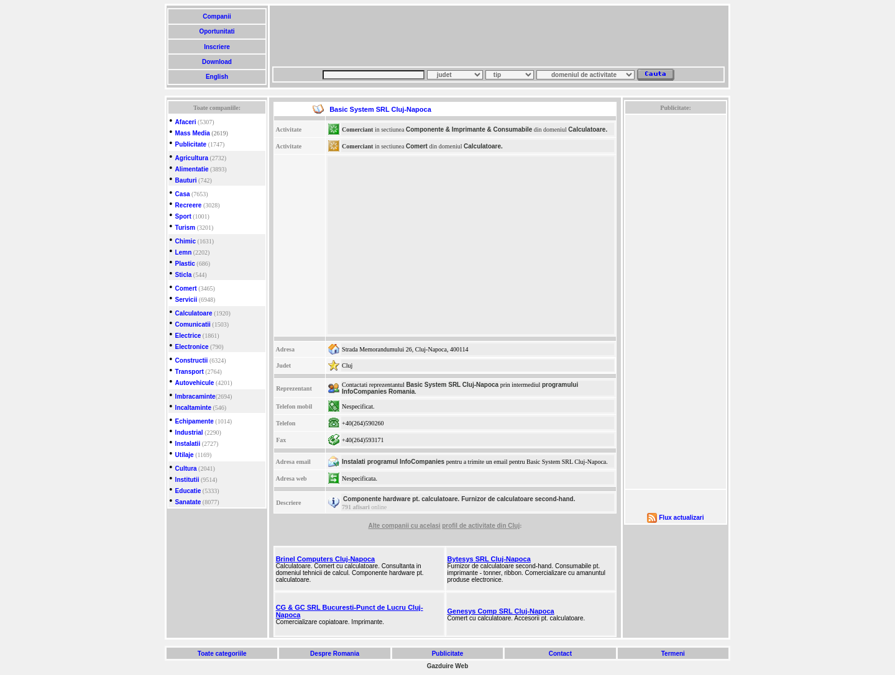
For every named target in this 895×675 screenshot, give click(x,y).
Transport (189, 371)
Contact (560, 653)
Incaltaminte (193, 407)
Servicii (186, 299)
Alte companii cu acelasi (404, 525)
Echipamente (194, 421)
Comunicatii (193, 324)
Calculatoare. (587, 129)
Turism (185, 227)
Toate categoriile (222, 653)
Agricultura (191, 158)
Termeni (673, 653)
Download (216, 61)
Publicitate (191, 144)
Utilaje (184, 454)
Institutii (187, 479)
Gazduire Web (448, 666)
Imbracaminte (195, 396)
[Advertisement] (498, 36)
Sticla (183, 274)
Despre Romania (334, 653)
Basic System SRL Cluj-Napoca (452, 384)
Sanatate (188, 502)
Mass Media (192, 133)
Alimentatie (192, 169)
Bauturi (186, 180)
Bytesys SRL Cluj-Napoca (489, 559)
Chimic (185, 241)
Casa (182, 194)
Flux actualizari (681, 517)
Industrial (189, 432)
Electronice (192, 346)
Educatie (188, 490)
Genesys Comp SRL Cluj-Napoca (501, 611)
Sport (183, 216)
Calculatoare (194, 313)
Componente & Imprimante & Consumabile (469, 129)
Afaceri (185, 122)
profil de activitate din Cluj (481, 525)
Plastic (185, 263)
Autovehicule (194, 382)
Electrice (188, 335)
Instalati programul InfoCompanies (393, 461)
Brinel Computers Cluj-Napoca (325, 559)
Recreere (188, 205)
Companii (216, 16)
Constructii (191, 360)
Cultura (186, 468)
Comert (186, 288)
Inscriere (216, 46)
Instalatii (188, 443)
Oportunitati (217, 31)
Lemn (183, 252)
